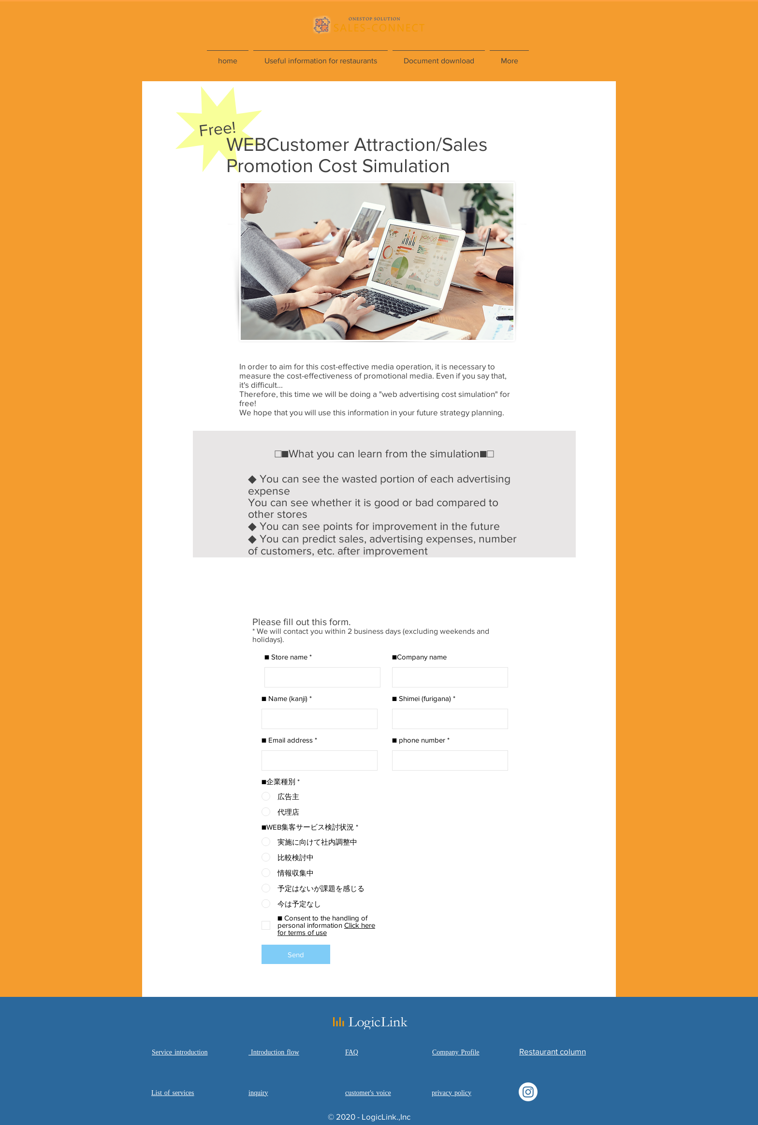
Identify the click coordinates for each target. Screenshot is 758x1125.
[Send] (296, 954)
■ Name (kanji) (284, 698)
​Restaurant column (552, 1051)
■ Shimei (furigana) (421, 698)
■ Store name (285, 656)
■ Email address (287, 740)
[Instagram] (528, 1091)
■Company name (419, 656)
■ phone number (418, 740)
